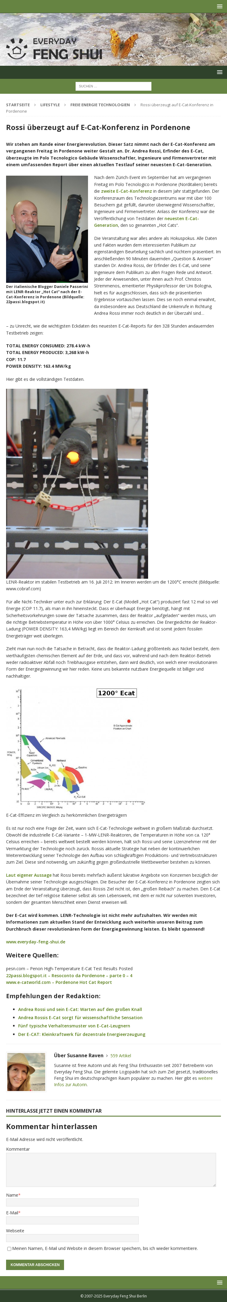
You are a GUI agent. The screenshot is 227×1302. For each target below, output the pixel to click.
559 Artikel (120, 1055)
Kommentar (18, 1149)
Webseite (15, 1231)
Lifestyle (50, 104)
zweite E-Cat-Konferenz (126, 191)
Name (12, 1195)
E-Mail (12, 1213)
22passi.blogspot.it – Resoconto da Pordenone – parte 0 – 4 (69, 975)
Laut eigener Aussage (29, 875)
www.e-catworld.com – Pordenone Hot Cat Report (59, 982)
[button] (218, 6)
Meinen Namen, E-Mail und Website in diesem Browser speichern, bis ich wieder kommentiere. (105, 1248)
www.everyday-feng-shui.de (35, 942)
